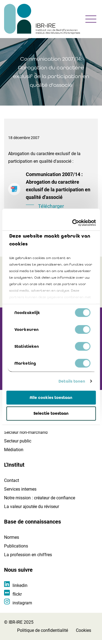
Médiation (13, 449)
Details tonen (71, 381)
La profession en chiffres (28, 554)
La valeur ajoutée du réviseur (31, 506)
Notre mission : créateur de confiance (39, 497)
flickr (17, 594)
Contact (11, 480)
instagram (22, 602)
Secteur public (17, 441)
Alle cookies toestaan (51, 397)
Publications (16, 546)
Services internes (20, 489)
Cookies (83, 630)
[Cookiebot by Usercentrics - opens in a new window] (73, 222)
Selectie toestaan (51, 413)
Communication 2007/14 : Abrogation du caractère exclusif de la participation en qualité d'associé (60, 190)
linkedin (20, 585)
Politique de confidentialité (42, 630)
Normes (11, 537)
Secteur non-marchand (26, 432)
